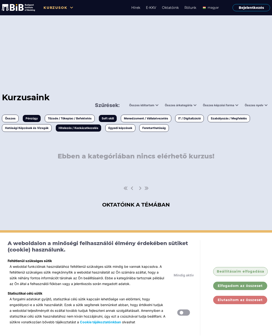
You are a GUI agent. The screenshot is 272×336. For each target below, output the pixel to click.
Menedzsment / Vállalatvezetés (146, 118)
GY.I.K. (240, 331)
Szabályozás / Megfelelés (229, 118)
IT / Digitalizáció (189, 118)
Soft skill (108, 118)
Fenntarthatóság (154, 128)
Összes (10, 118)
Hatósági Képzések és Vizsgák (27, 128)
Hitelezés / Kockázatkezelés (78, 128)
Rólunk (190, 8)
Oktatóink (170, 8)
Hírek (135, 8)
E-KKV (151, 8)
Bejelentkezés (251, 8)
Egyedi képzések (120, 128)
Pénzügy (32, 118)
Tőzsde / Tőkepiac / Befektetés (70, 118)
